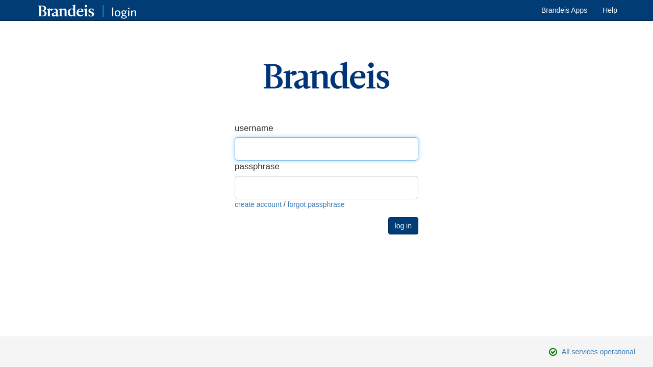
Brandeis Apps (564, 10)
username (254, 128)
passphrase (257, 166)
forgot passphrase (316, 204)
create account (258, 204)
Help (609, 10)
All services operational (598, 352)
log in (403, 226)
